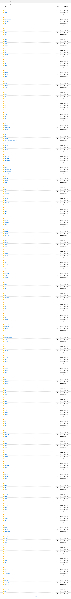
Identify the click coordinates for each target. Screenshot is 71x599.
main (8, 1)
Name (6, 6)
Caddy (37, 596)
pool (5, 1)
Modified (66, 6)
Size (58, 6)
